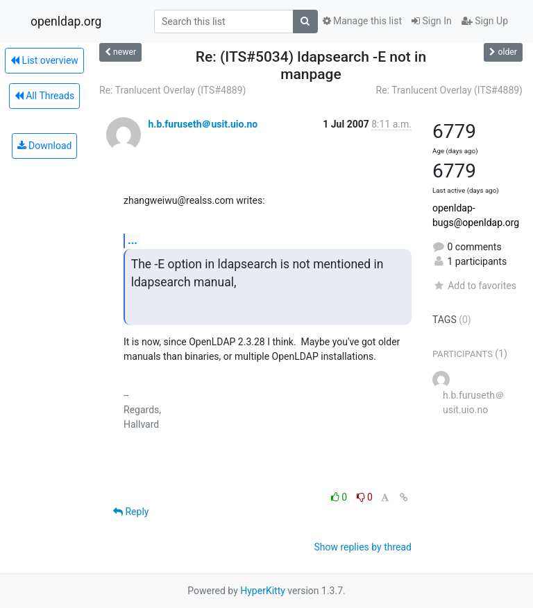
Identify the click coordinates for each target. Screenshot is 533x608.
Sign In (432, 20)
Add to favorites (474, 285)
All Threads (44, 95)
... (132, 240)
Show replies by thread (363, 547)
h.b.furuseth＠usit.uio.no (202, 124)
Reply (131, 511)
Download (44, 145)
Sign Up (485, 20)
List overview (44, 60)
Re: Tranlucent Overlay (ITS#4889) (172, 90)
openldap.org (66, 21)
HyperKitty (262, 590)
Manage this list (362, 20)
